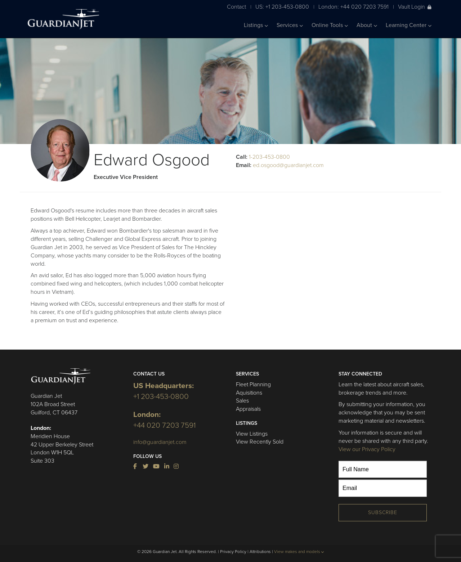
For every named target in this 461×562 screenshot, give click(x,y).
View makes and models (299, 551)
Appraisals (248, 409)
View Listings (252, 433)
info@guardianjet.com (160, 442)
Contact (236, 6)
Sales (242, 400)
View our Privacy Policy (367, 449)
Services (290, 25)
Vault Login (414, 6)
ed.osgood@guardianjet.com (288, 165)
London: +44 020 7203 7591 (353, 6)
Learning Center (408, 25)
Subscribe (382, 512)
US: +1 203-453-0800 (282, 6)
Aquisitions (249, 392)
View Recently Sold (259, 441)
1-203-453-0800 (269, 157)
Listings (256, 25)
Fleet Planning (253, 384)
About (367, 25)
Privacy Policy (233, 551)
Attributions (260, 551)
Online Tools (330, 25)
